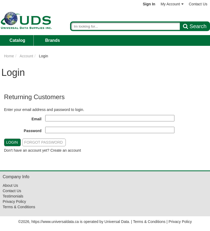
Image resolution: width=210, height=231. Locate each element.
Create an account (65, 150)
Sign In (149, 4)
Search (195, 26)
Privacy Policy (14, 201)
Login (12, 142)
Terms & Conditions (19, 207)
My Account (172, 4)
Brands (52, 40)
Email (36, 119)
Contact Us (198, 4)
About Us (10, 185)
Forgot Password (43, 142)
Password (32, 131)
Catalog (17, 40)
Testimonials (13, 196)
